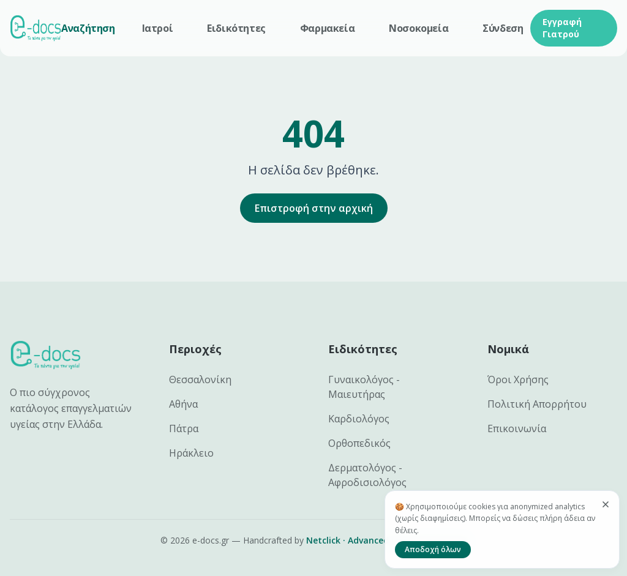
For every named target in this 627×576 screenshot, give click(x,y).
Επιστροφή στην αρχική (314, 208)
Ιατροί (157, 28)
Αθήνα (183, 404)
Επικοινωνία (516, 428)
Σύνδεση (502, 28)
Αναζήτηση (88, 28)
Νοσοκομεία (418, 28)
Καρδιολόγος (358, 418)
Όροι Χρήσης (518, 379)
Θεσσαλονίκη (200, 379)
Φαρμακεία (327, 28)
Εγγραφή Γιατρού (562, 28)
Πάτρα (183, 428)
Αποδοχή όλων (433, 549)
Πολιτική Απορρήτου (537, 404)
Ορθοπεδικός (359, 443)
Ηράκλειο (191, 453)
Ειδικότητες (236, 28)
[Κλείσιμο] (605, 504)
